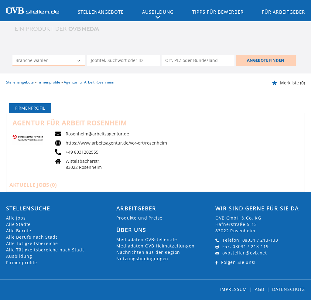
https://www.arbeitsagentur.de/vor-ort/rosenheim (116, 143)
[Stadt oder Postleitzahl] (198, 60)
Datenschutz (288, 289)
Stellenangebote (101, 12)
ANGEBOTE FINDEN (265, 60)
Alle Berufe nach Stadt (31, 237)
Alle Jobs (16, 218)
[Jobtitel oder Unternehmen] (123, 60)
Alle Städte (18, 224)
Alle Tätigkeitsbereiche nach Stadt (45, 250)
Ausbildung (19, 256)
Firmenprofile (21, 262)
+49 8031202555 (82, 152)
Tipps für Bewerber (218, 12)
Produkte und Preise (139, 218)
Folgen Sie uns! (238, 262)
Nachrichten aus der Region (148, 252)
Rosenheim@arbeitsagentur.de (97, 133)
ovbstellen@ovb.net (244, 253)
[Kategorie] (42, 61)
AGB (259, 289)
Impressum (233, 289)
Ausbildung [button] (158, 12)
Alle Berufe (18, 231)
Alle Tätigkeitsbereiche (32, 243)
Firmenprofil (30, 108)
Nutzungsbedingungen (142, 258)
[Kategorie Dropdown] (79, 61)
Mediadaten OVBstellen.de (146, 239)
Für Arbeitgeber (283, 12)
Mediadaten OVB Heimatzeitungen (155, 246)
